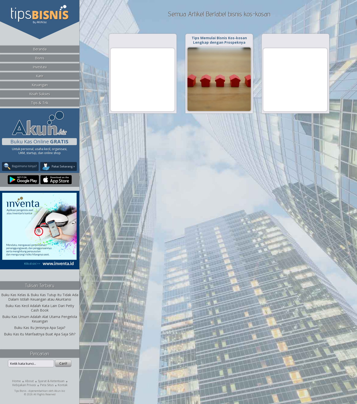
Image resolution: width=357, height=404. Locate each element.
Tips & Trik (39, 102)
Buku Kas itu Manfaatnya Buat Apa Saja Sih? (39, 334)
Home (16, 381)
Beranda (40, 49)
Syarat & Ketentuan (51, 381)
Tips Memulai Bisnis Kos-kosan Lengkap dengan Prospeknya (219, 40)
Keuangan (40, 84)
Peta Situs (47, 385)
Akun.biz (59, 391)
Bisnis (39, 58)
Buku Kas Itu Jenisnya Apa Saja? (39, 327)
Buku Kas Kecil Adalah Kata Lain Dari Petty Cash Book (39, 308)
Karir (39, 76)
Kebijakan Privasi (24, 385)
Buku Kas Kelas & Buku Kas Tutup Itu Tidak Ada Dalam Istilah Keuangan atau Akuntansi (39, 297)
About (29, 381)
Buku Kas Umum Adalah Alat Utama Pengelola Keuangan (39, 318)
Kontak (62, 385)
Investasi (40, 67)
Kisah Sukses (39, 93)
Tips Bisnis (20, 391)
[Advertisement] (143, 79)
